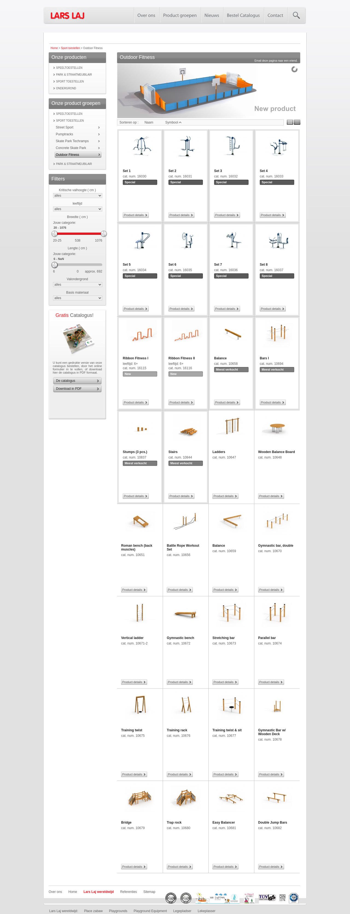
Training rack (177, 730)
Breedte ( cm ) (77, 217)
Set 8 (264, 265)
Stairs (172, 452)
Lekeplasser (206, 911)
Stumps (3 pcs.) (135, 452)
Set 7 (218, 265)
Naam (148, 122)
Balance (220, 358)
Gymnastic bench (180, 638)
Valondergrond (77, 279)
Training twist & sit (227, 730)
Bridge (126, 822)
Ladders (218, 452)
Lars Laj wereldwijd (98, 892)
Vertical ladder (132, 638)
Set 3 (218, 171)
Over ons (55, 892)
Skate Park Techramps (72, 141)
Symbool (173, 122)
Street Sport (64, 127)
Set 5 (127, 265)
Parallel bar (267, 638)
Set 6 (172, 265)
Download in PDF (68, 389)
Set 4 (264, 171)
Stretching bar (223, 638)
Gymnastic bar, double (275, 546)
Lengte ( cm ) (77, 248)
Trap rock (174, 822)
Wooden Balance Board (276, 452)
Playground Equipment (150, 911)
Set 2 (172, 171)
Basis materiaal (77, 292)
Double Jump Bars (272, 822)
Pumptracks (64, 134)
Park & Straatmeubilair (74, 74)
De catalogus (65, 381)
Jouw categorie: (64, 223)
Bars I (264, 358)
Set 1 (127, 171)
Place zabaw (93, 911)
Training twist (131, 730)
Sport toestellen (70, 48)
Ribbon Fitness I (135, 358)
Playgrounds (118, 911)
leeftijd (77, 203)
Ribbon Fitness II (181, 358)
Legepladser (182, 911)
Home (54, 48)
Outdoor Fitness (67, 155)
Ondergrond (66, 88)
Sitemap (149, 892)
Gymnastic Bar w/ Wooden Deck (272, 732)
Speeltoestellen (69, 67)
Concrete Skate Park (71, 148)
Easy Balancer (223, 822)
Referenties (128, 892)
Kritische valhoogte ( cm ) (77, 190)
